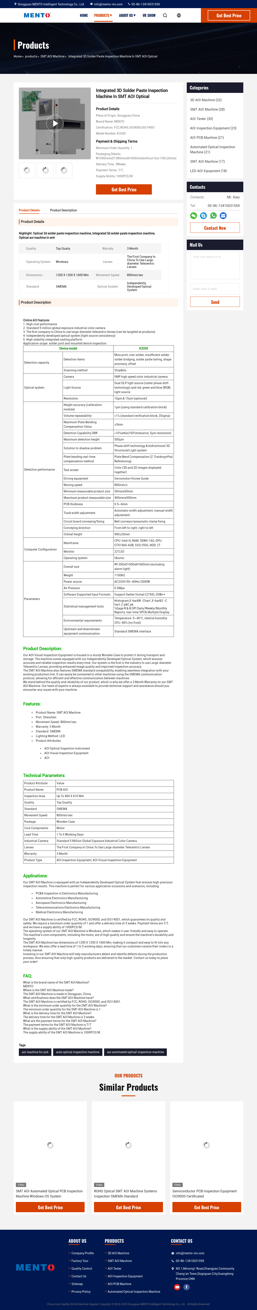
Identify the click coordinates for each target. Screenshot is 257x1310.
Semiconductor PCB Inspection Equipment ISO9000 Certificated (204, 1193)
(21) (207, 138)
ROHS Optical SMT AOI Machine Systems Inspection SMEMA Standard (125, 1193)
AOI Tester (114, 1268)
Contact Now (215, 228)
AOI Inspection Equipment (125, 1276)
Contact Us (79, 1276)
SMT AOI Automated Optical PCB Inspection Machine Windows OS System (49, 1193)
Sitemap (77, 1284)
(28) (207, 109)
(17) (207, 162)
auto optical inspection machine (77, 1052)
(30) (201, 119)
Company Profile (83, 1253)
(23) (213, 128)
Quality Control (82, 1268)
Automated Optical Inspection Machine (134, 1291)
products (31, 56)
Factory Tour (80, 1261)
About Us (127, 15)
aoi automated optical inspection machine (135, 1052)
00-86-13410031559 (143, 4)
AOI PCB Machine (119, 1284)
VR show (149, 15)
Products (103, 15)
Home (84, 15)
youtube (177, 1287)
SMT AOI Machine (52, 56)
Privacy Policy (81, 1291)
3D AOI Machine (118, 1253)
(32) (206, 100)
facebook (186, 1287)
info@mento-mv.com (106, 4)
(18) (208, 171)
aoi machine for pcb (35, 1052)
